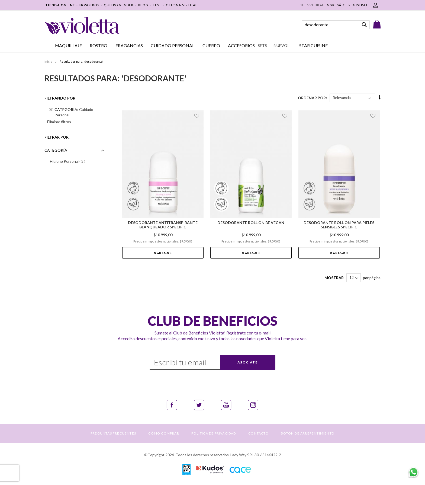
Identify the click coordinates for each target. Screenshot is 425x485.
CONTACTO (258, 433)
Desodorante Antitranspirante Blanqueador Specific (163, 225)
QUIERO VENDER (119, 5)
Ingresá (333, 5)
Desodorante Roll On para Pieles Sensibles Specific (339, 225)
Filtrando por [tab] (59, 98)
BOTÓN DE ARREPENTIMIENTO (307, 433)
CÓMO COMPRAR (163, 433)
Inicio (48, 61)
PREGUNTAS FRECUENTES (113, 433)
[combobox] (336, 24)
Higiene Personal (76, 161)
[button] (197, 116)
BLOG (143, 5)
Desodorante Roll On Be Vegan (250, 223)
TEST (157, 5)
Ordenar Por (312, 97)
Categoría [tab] (55, 150)
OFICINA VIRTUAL (181, 5)
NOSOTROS (89, 5)
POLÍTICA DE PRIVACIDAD (213, 433)
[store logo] (82, 25)
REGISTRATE (359, 5)
